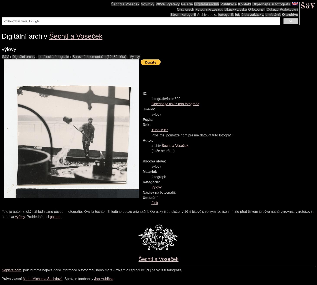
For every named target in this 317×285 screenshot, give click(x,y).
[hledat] (140, 21)
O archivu (290, 14)
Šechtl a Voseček (125, 4)
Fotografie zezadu (209, 9)
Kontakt (244, 4)
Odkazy (272, 9)
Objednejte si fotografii (271, 4)
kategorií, (226, 14)
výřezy (20, 217)
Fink (154, 203)
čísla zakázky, (252, 14)
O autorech (185, 9)
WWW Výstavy (168, 4)
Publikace (228, 4)
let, (237, 14)
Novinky (147, 4)
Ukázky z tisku (236, 9)
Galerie (187, 4)
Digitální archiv (206, 4)
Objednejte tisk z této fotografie (175, 104)
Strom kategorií (183, 14)
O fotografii (256, 9)
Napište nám (11, 270)
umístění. (273, 14)
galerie (55, 217)
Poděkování (289, 9)
